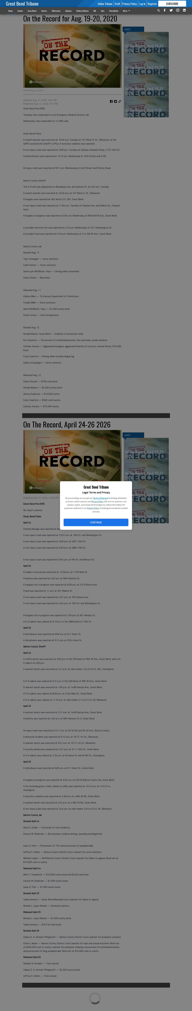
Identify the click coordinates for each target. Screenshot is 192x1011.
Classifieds (113, 10)
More (127, 11)
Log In (142, 4)
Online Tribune (105, 4)
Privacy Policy (97, 501)
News (10, 10)
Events (20, 10)
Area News (32, 10)
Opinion (68, 10)
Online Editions (82, 10)
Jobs (102, 10)
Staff (117, 4)
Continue (96, 522)
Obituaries (56, 10)
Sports (44, 10)
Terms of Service (100, 498)
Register (152, 4)
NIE (94, 10)
